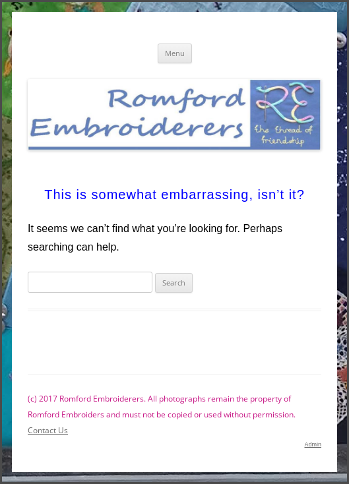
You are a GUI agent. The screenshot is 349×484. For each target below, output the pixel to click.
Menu (175, 53)
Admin (312, 444)
